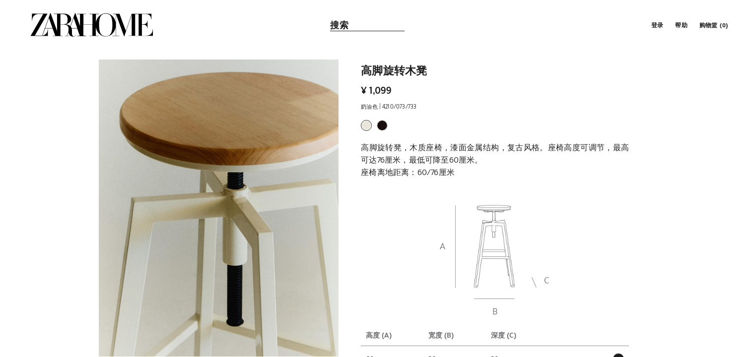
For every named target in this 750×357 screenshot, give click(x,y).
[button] (656, 25)
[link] (92, 25)
